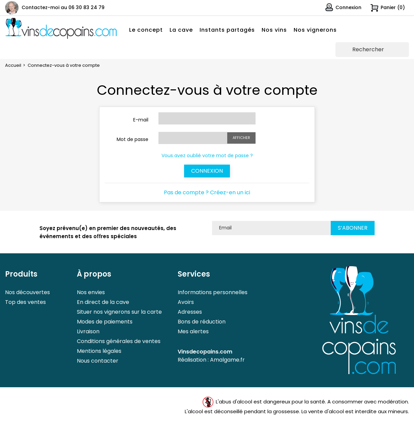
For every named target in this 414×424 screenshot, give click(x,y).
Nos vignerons (315, 30)
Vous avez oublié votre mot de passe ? (207, 155)
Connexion (207, 171)
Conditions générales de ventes (118, 341)
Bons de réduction (202, 322)
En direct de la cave (103, 302)
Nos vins (274, 30)
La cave (181, 30)
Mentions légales (99, 351)
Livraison (88, 331)
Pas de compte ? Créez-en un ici (207, 192)
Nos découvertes (27, 292)
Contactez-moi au (63, 7)
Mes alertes (193, 331)
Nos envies (91, 292)
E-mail (140, 119)
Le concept (146, 30)
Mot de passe (132, 139)
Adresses (190, 312)
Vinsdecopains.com (205, 352)
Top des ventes (25, 302)
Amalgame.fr (227, 360)
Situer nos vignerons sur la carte (119, 312)
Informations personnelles (212, 292)
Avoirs (186, 302)
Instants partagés (227, 30)
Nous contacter (97, 361)
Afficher (241, 137)
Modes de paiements (104, 322)
